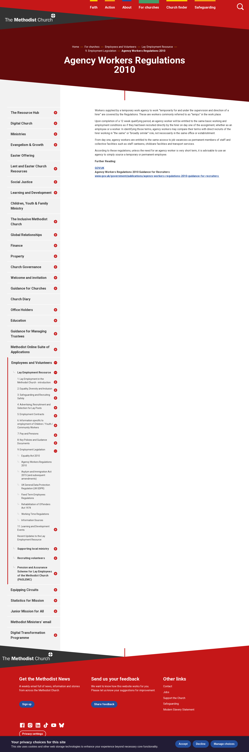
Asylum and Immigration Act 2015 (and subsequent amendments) (36, 475)
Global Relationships (26, 235)
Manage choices (224, 743)
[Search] (240, 6)
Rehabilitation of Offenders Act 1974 (35, 506)
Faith (93, 7)
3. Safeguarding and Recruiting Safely (33, 396)
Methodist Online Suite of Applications (30, 349)
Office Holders (22, 310)
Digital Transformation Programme (28, 635)
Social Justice (21, 182)
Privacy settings (32, 733)
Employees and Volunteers (120, 46)
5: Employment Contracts (30, 414)
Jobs (166, 692)
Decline (201, 743)
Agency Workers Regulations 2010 (143, 50)
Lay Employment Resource (157, 46)
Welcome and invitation (28, 278)
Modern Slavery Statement (178, 709)
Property (17, 256)
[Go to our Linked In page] (38, 725)
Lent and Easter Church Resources (28, 168)
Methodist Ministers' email (31, 622)
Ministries (18, 134)
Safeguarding (205, 7)
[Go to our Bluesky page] (62, 725)
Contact (167, 686)
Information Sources (32, 520)
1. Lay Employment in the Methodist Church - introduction (34, 381)
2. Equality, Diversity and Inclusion (34, 388)
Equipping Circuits (24, 590)
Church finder (176, 7)
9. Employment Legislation (100, 50)
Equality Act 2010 (30, 455)
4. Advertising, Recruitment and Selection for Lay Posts (34, 406)
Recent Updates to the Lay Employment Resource (31, 538)
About (126, 7)
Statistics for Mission (27, 601)
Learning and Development (31, 193)
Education (18, 321)
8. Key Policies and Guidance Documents (32, 442)
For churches (149, 7)
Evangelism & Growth (27, 145)
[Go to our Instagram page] (30, 725)
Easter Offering (22, 155)
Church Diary (20, 299)
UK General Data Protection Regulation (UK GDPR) (35, 487)
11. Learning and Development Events (33, 528)
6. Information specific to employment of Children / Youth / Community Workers (35, 424)
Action (110, 7)
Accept (183, 743)
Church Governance (26, 267)
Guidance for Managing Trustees (28, 333)
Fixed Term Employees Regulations (33, 496)
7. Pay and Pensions (27, 433)
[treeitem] (59, 112)
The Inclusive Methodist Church (29, 221)
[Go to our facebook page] (22, 725)
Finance (17, 246)
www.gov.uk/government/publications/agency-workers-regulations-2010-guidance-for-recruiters (157, 176)
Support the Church (174, 698)
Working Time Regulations (35, 514)
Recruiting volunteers (31, 558)
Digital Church (21, 123)
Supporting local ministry (33, 548)
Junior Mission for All (27, 611)
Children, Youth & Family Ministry (29, 205)
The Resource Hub (25, 113)
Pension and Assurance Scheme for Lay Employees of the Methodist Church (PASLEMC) (34, 573)
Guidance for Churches (28, 288)
